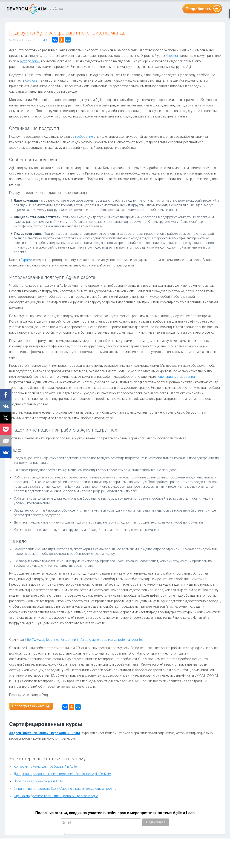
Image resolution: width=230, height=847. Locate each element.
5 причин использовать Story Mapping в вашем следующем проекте (65, 788)
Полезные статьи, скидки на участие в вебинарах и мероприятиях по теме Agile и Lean (115, 813)
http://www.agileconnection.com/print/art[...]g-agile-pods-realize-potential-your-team (86, 639)
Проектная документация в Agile (38, 781)
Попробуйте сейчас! (28, 706)
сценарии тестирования (176, 376)
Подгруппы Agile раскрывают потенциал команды (68, 33)
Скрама (172, 55)
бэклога (31, 80)
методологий (30, 61)
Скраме (26, 260)
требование (84, 136)
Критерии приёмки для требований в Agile (45, 766)
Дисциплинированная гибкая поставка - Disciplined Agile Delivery (62, 774)
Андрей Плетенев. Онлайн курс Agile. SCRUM (44, 733)
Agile (44, 39)
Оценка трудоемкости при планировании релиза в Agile (56, 796)
